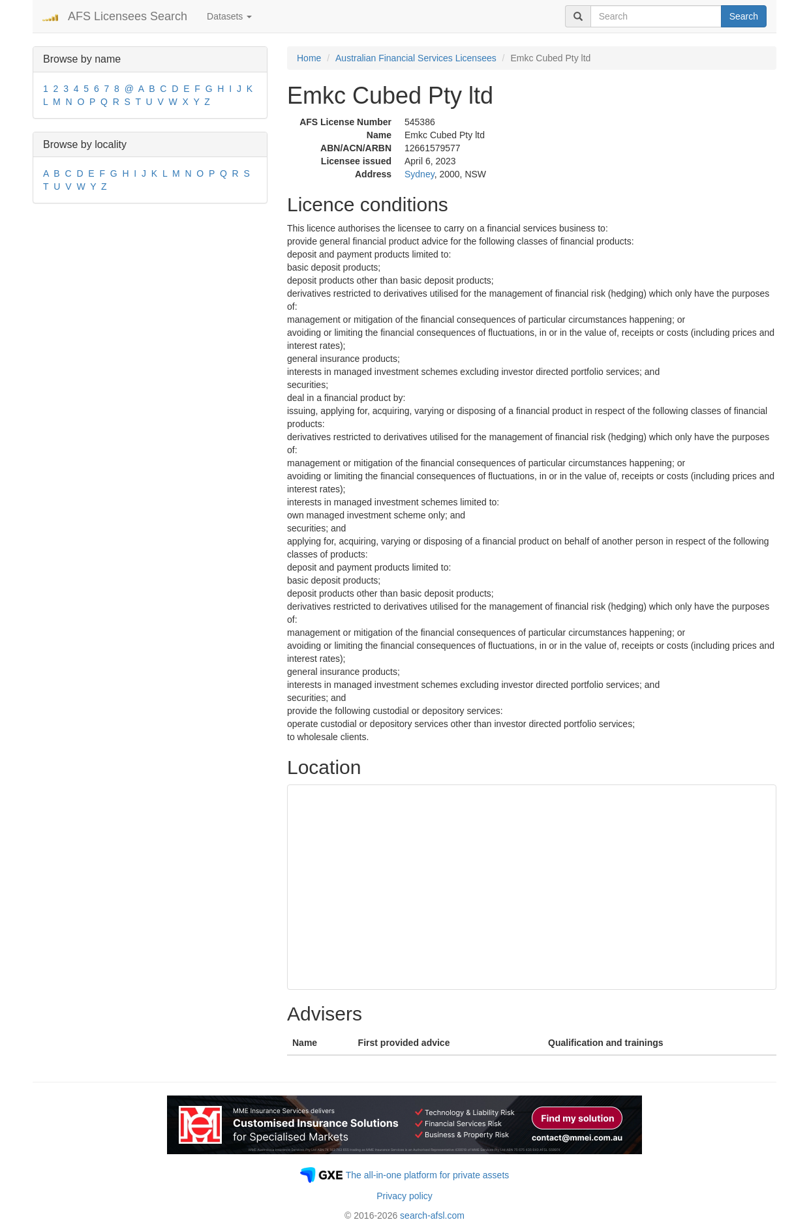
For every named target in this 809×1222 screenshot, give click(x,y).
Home (309, 58)
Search (743, 16)
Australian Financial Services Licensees (415, 58)
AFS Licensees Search (127, 16)
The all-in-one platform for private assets (428, 1175)
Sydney (419, 174)
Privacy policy (404, 1196)
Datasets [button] (229, 16)
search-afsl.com (432, 1215)
